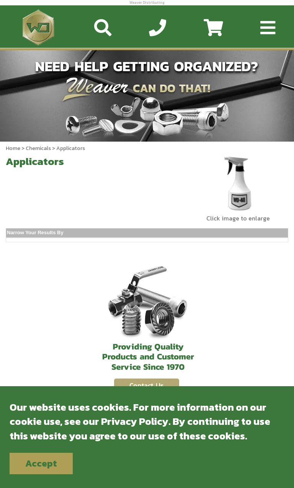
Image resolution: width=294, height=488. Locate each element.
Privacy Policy (134, 421)
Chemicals (38, 148)
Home (13, 148)
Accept (41, 463)
